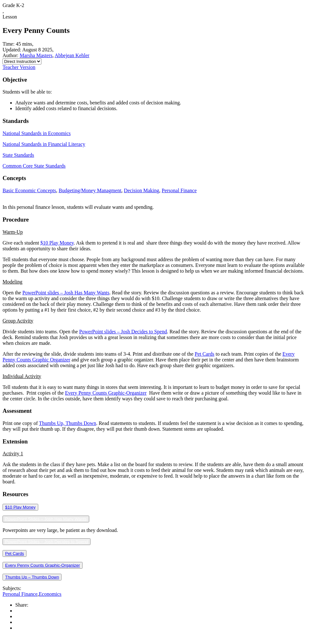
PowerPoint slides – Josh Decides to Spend (123, 331)
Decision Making (141, 190)
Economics (50, 594)
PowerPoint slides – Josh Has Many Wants (65, 292)
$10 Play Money (57, 243)
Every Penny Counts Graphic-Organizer (106, 393)
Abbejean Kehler (72, 55)
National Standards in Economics (37, 133)
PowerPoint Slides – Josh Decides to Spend (46, 541)
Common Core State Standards (34, 166)
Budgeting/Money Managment (90, 190)
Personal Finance (179, 190)
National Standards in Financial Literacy (44, 144)
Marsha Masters (36, 55)
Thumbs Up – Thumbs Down (32, 577)
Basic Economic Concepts (29, 190)
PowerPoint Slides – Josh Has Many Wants (46, 519)
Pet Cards (204, 354)
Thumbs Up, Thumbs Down (67, 423)
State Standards (18, 155)
